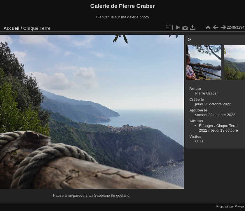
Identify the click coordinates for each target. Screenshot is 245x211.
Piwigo (239, 206)
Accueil (12, 28)
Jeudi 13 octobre (224, 130)
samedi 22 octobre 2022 (215, 115)
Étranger (206, 125)
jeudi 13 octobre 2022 (213, 104)
